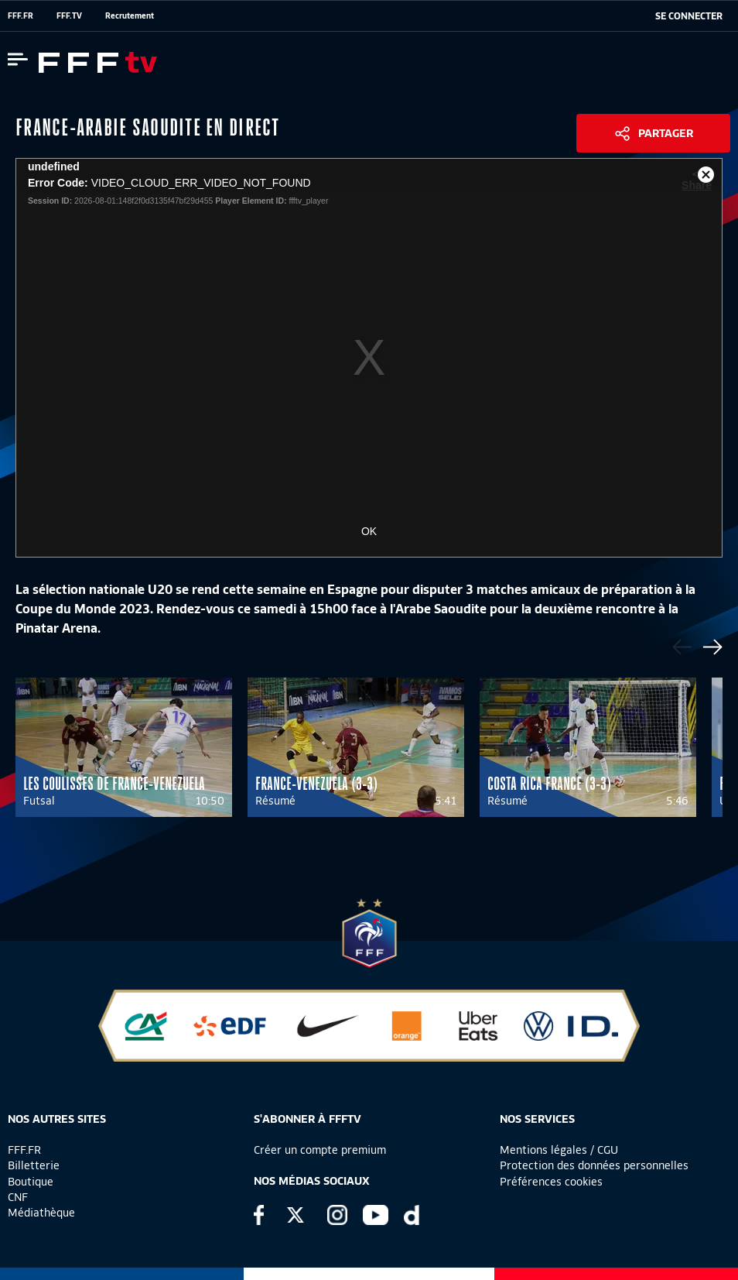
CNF (18, 1197)
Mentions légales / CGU (559, 1150)
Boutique (30, 1181)
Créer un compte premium (320, 1150)
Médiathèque (41, 1212)
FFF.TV (69, 15)
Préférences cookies (551, 1181)
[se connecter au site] (689, 16)
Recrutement (129, 15)
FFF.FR (20, 15)
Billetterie (34, 1165)
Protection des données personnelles (594, 1165)
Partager (665, 133)
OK (369, 531)
